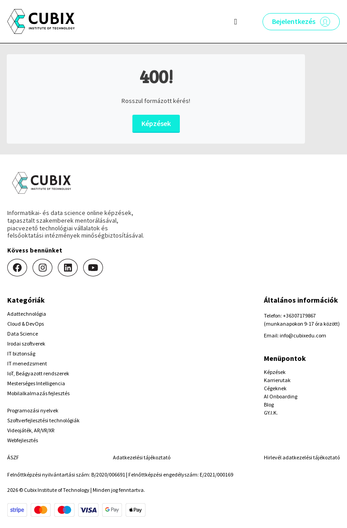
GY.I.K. (271, 412)
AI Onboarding (280, 396)
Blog (269, 404)
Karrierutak (277, 380)
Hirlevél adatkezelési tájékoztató (302, 457)
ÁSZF (13, 457)
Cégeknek (275, 388)
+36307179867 (299, 315)
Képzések (156, 123)
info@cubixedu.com (303, 335)
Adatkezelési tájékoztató (141, 457)
